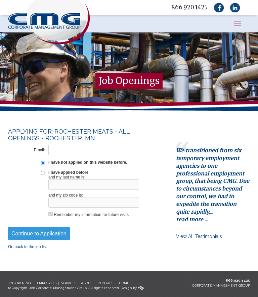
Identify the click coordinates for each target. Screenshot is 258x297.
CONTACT (106, 283)
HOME (124, 283)
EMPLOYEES (46, 283)
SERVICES (68, 283)
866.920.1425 (238, 280)
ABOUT (87, 283)
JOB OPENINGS (20, 283)
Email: (39, 150)
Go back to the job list (27, 246)
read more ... (192, 219)
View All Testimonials (199, 236)
